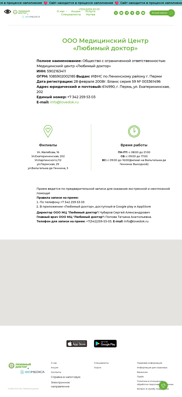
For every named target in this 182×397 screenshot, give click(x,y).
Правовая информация (149, 363)
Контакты (56, 372)
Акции (54, 367)
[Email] (121, 13)
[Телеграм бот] (132, 13)
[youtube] (33, 382)
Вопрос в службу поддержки (153, 389)
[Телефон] (116, 13)
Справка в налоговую (65, 377)
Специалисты (71, 14)
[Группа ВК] (138, 13)
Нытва (90, 14)
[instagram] (28, 382)
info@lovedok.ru (64, 102)
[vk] (24, 382)
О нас (61, 11)
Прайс (140, 376)
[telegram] (19, 382)
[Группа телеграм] (127, 13)
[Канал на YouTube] (143, 13)
